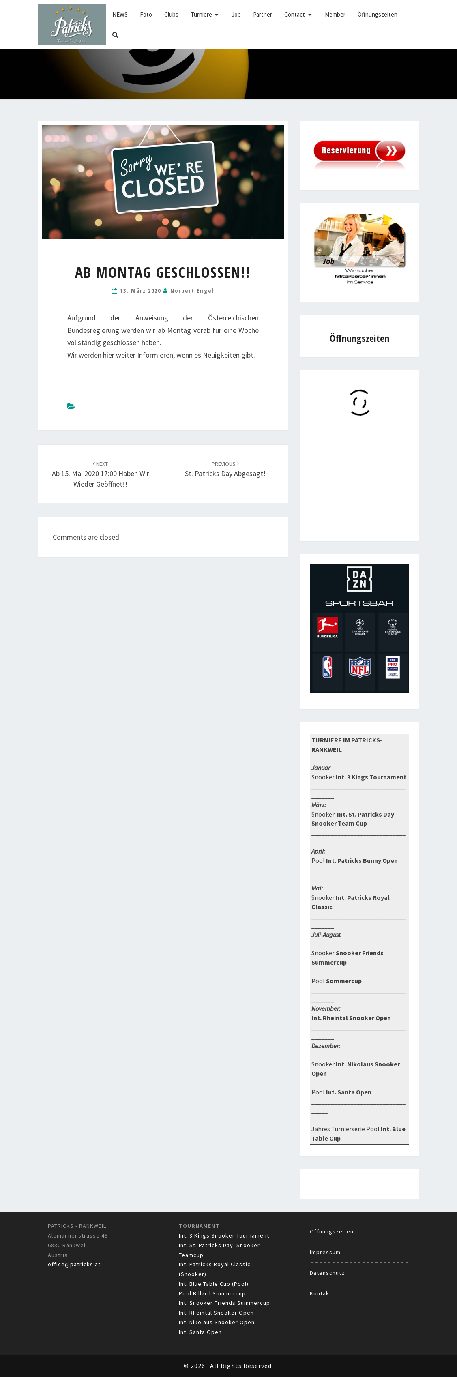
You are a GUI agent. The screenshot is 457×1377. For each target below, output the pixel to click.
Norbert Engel (192, 290)
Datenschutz (327, 1272)
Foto (146, 14)
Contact (294, 14)
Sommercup (344, 981)
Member (335, 14)
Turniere (201, 14)
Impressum (325, 1252)
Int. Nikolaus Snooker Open (217, 1322)
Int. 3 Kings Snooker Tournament (224, 1235)
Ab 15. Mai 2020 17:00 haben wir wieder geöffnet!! (100, 474)
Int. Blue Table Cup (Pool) (214, 1283)
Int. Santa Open (200, 1332)
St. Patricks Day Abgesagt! (225, 469)
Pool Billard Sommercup (212, 1293)
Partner (262, 14)
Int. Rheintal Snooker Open (216, 1312)
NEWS (120, 14)
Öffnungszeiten (377, 14)
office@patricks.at (74, 1264)
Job (236, 14)
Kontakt (321, 1293)
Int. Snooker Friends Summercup (224, 1302)
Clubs (171, 14)
